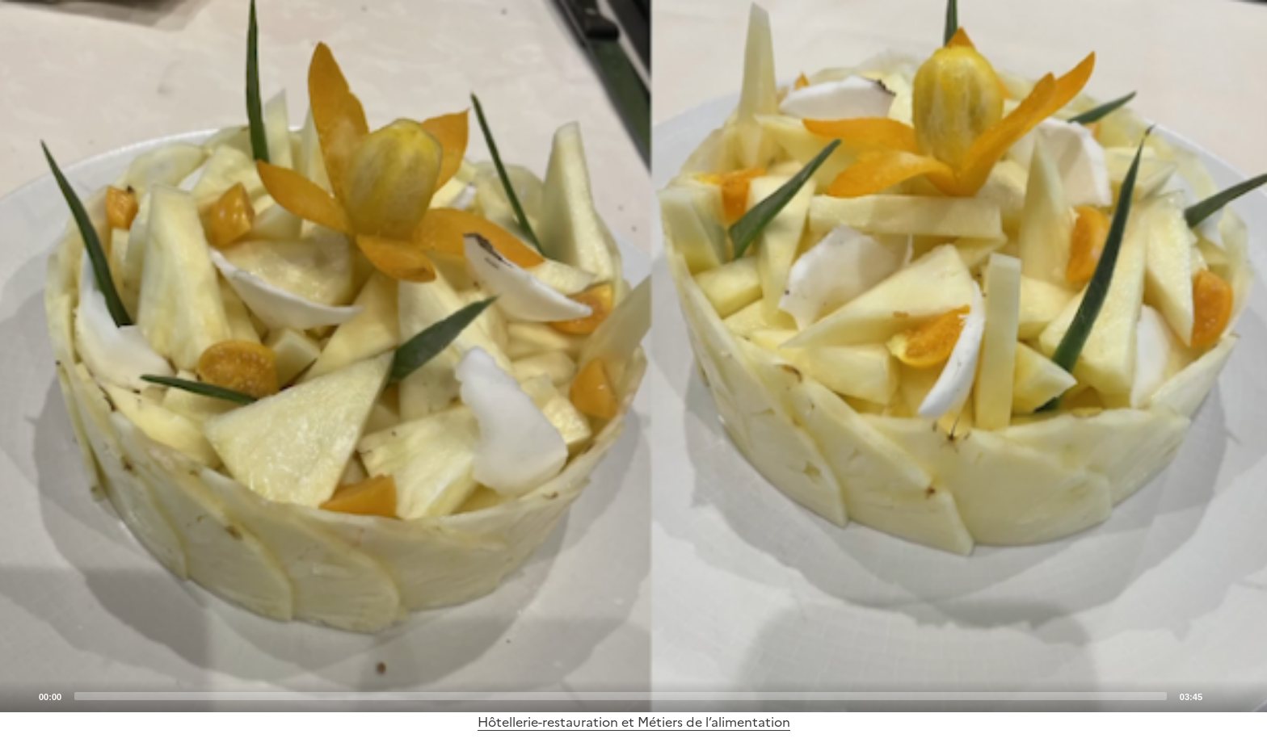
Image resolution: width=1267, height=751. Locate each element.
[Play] (633, 356)
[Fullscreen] (1245, 695)
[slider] (620, 696)
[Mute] (1219, 695)
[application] (633, 356)
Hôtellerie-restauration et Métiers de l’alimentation (634, 722)
